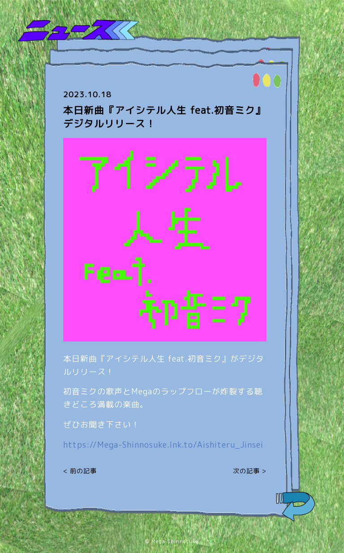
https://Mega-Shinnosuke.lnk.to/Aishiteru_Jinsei (163, 444)
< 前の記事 (80, 471)
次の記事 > (250, 471)
